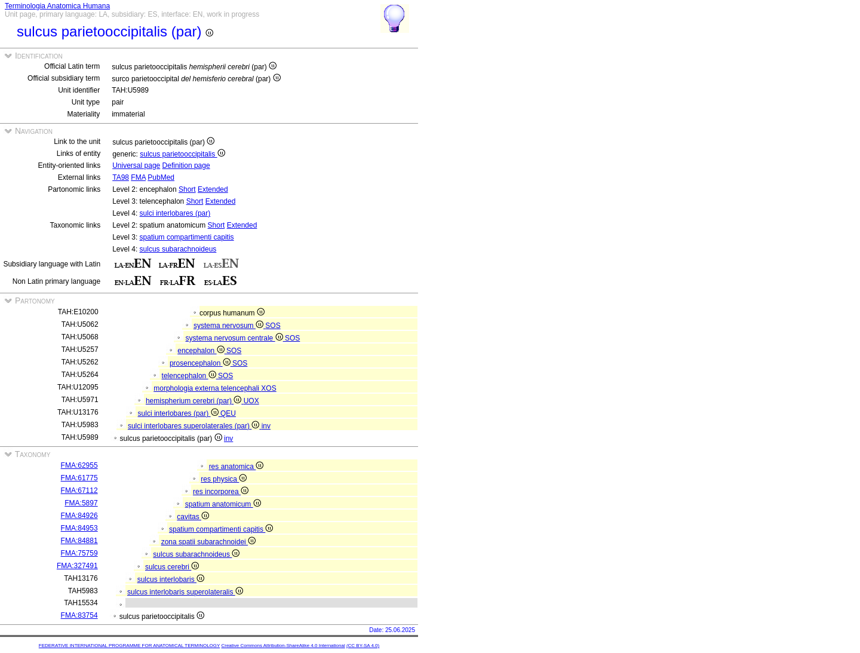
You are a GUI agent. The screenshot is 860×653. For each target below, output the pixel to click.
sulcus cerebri (172, 567)
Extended (213, 189)
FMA (138, 177)
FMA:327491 (77, 566)
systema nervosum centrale (235, 338)
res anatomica (236, 466)
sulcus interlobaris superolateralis (185, 592)
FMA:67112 (79, 490)
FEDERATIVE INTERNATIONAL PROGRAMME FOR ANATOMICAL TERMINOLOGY (129, 645)
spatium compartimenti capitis (187, 237)
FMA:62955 (79, 465)
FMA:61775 (79, 478)
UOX (251, 401)
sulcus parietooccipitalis (182, 154)
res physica (224, 479)
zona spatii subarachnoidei (208, 542)
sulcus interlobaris (170, 579)
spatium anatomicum (223, 504)
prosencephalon (201, 363)
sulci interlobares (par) (175, 213)
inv (266, 426)
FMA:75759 (79, 553)
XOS (268, 388)
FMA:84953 (79, 528)
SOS (272, 325)
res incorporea (220, 492)
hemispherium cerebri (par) (195, 401)
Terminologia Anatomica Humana (57, 6)
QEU (228, 413)
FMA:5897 (80, 503)
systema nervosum (229, 325)
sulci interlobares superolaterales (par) (195, 426)
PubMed (161, 177)
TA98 (120, 177)
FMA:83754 (79, 615)
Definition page (186, 165)
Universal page (136, 165)
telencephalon (190, 376)
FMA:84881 (79, 540)
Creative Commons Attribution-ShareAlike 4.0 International (283, 645)
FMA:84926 (79, 515)
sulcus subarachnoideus (178, 249)
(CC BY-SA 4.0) (362, 645)
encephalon (201, 351)
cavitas (193, 517)
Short (187, 189)
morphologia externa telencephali (207, 388)
